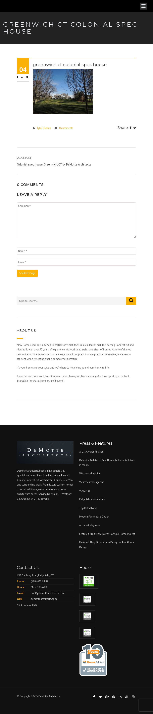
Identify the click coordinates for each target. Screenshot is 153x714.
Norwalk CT (54, 494)
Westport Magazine (90, 473)
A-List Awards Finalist (91, 451)
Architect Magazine (89, 525)
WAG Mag (84, 490)
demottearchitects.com (44, 599)
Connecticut (32, 480)
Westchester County (51, 480)
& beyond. (44, 498)
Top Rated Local (88, 508)
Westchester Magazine (91, 482)
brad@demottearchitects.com (48, 593)
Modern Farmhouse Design (94, 516)
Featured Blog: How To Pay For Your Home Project (107, 534)
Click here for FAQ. (27, 605)
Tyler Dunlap (44, 128)
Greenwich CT (29, 498)
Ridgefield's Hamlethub (92, 499)
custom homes (65, 484)
